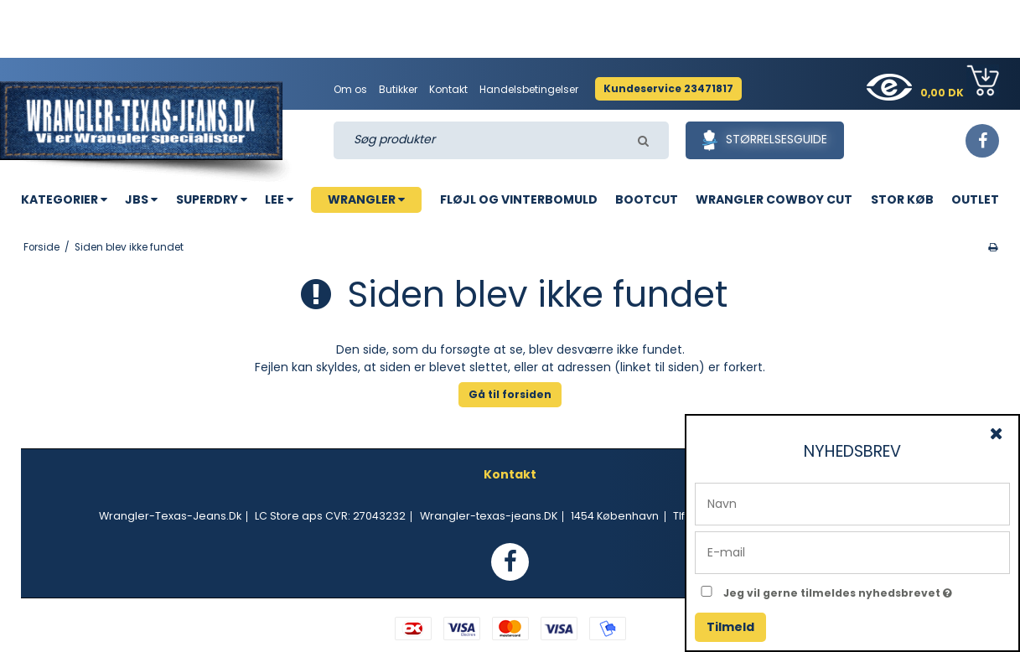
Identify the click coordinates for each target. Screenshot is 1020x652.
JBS (141, 199)
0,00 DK (959, 82)
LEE (279, 199)
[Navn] (852, 502)
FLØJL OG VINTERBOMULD (519, 199)
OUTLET (975, 199)
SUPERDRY (211, 199)
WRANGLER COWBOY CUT (774, 199)
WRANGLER (366, 199)
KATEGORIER (64, 199)
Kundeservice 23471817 (668, 88)
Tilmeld (730, 626)
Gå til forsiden (510, 394)
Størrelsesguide (764, 140)
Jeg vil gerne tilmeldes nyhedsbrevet (866, 590)
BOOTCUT (646, 199)
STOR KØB (902, 199)
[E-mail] (852, 551)
